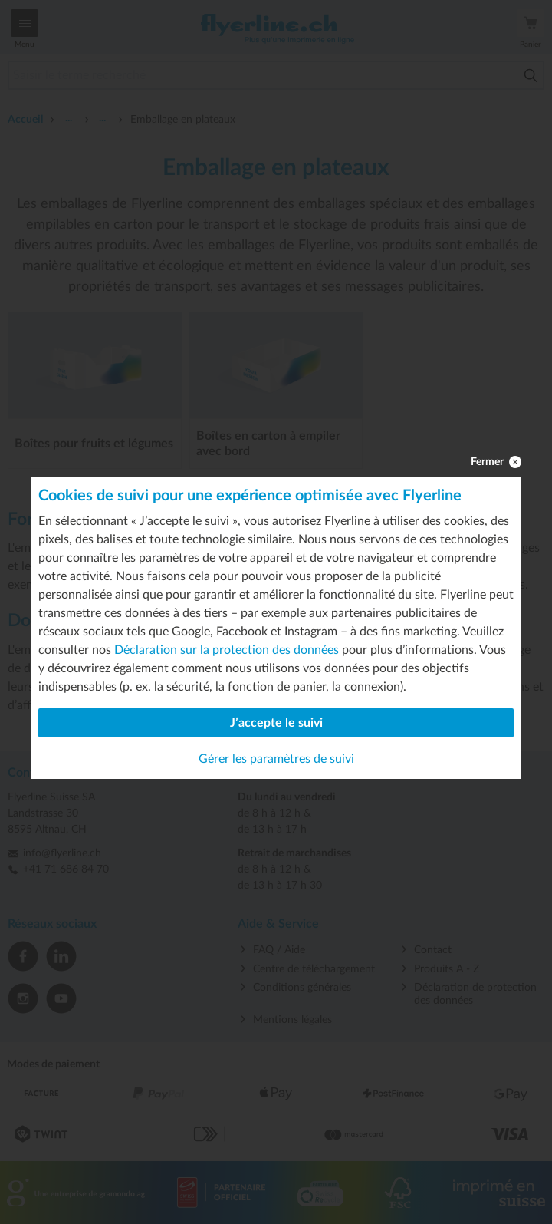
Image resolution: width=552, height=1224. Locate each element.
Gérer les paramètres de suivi (276, 759)
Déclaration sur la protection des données (226, 650)
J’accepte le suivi (276, 723)
